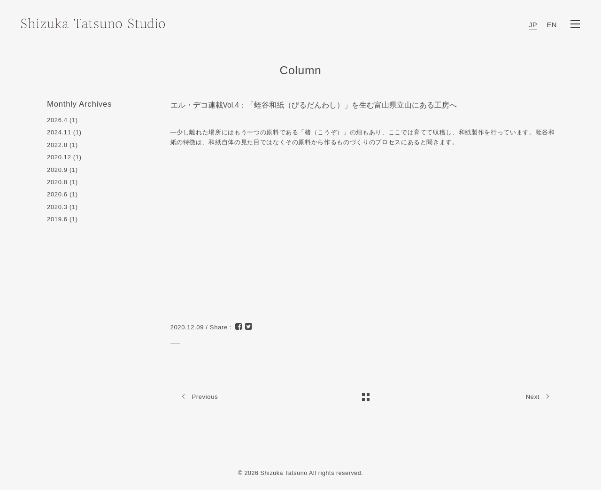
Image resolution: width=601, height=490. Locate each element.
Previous (197, 396)
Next (540, 396)
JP (533, 25)
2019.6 (57, 219)
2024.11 (59, 132)
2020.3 (57, 206)
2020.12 (59, 157)
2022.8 (57, 144)
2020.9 (57, 169)
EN (552, 25)
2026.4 (57, 120)
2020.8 (57, 182)
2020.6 (57, 194)
